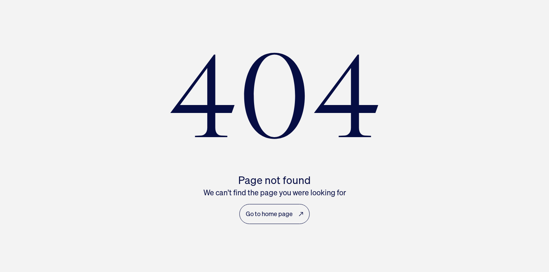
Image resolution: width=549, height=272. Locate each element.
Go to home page (274, 214)
